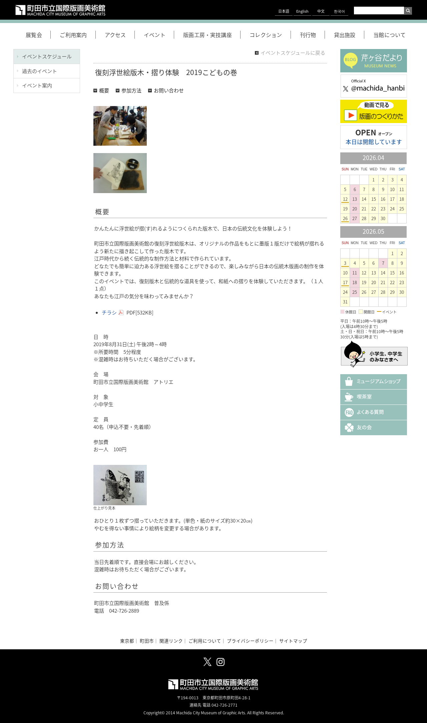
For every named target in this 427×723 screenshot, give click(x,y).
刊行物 (312, 35)
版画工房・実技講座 (212, 35)
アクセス (120, 35)
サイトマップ (293, 640)
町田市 (147, 640)
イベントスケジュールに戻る (293, 52)
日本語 (283, 11)
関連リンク (171, 640)
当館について (389, 35)
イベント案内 (37, 85)
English (302, 11)
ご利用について (204, 640)
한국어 (339, 11)
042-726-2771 (224, 705)
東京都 (127, 640)
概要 (104, 90)
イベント (159, 35)
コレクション (270, 35)
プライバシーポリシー (250, 640)
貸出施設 (349, 35)
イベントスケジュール (47, 56)
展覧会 (38, 35)
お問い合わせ (169, 90)
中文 (321, 11)
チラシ (109, 312)
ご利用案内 (77, 35)
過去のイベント (39, 71)
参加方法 (131, 90)
